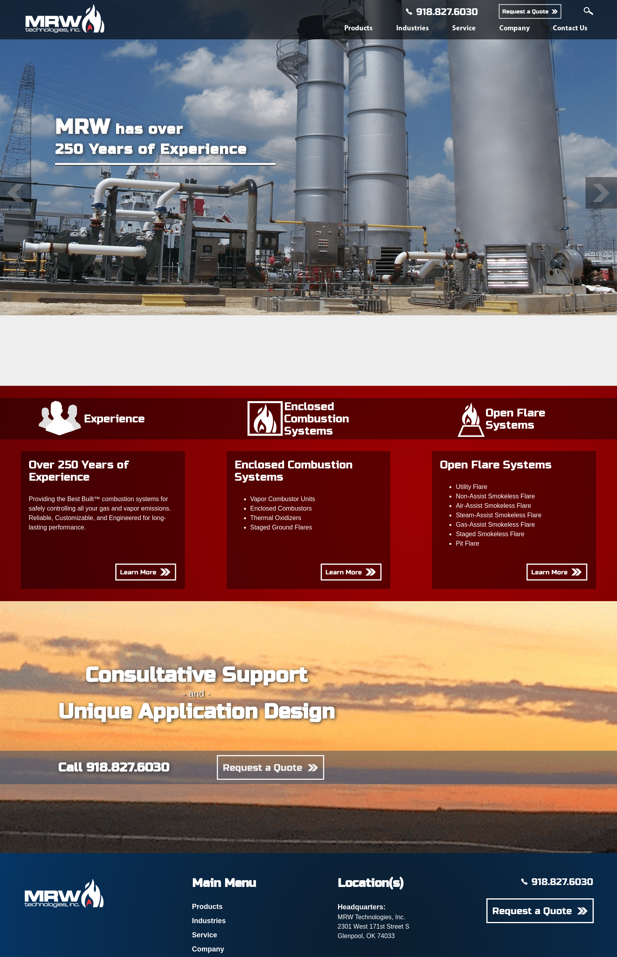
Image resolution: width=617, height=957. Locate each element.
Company (514, 28)
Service (464, 28)
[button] (15, 193)
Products (358, 28)
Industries (412, 28)
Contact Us (570, 28)
